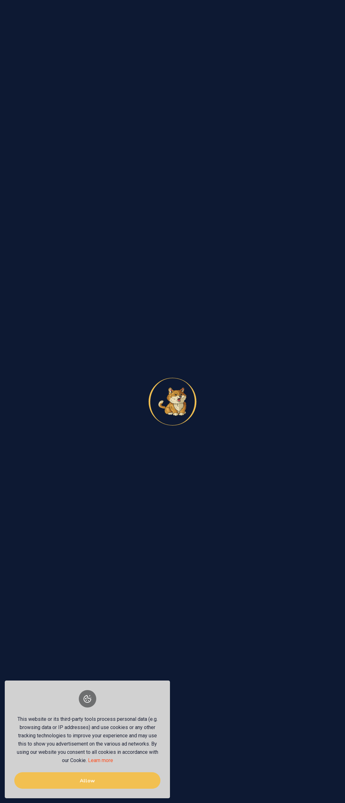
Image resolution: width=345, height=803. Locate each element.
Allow (87, 780)
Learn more (100, 760)
